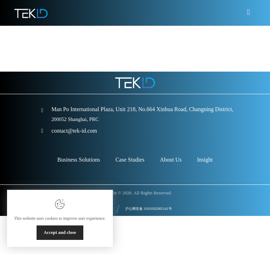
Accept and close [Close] (60, 232)
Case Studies (129, 160)
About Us (171, 160)
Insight (204, 160)
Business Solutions (78, 160)
